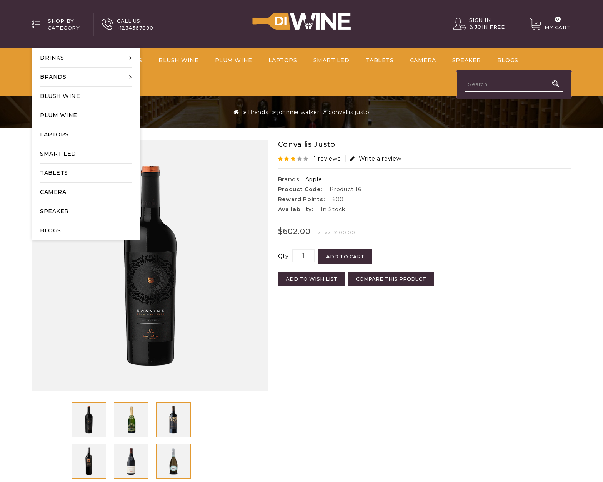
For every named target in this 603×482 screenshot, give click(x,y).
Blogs (50, 230)
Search (555, 83)
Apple (313, 179)
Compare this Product (391, 279)
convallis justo (349, 112)
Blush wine (60, 96)
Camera (53, 192)
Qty (283, 256)
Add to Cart (345, 256)
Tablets (54, 172)
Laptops (54, 134)
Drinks (52, 57)
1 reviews (327, 158)
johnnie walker (298, 112)
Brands (53, 76)
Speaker (54, 211)
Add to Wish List (312, 279)
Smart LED (58, 153)
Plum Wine (58, 115)
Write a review (375, 158)
